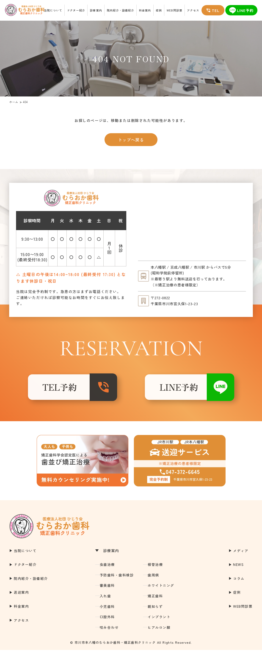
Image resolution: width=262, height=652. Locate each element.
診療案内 (96, 10)
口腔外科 (107, 618)
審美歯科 (107, 587)
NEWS (238, 566)
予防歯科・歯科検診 (117, 577)
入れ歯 (105, 598)
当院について (53, 10)
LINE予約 (175, 388)
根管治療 (155, 566)
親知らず (155, 608)
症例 (159, 10)
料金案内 (145, 10)
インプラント (159, 618)
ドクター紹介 (76, 10)
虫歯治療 (107, 566)
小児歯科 (107, 608)
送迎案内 (21, 594)
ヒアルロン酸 (159, 629)
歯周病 (153, 577)
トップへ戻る (131, 140)
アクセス (193, 10)
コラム (239, 580)
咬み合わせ (109, 629)
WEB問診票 (174, 10)
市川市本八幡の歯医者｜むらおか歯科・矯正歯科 (23, 10)
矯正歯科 (155, 598)
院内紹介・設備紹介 (120, 10)
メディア (240, 552)
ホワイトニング (161, 587)
